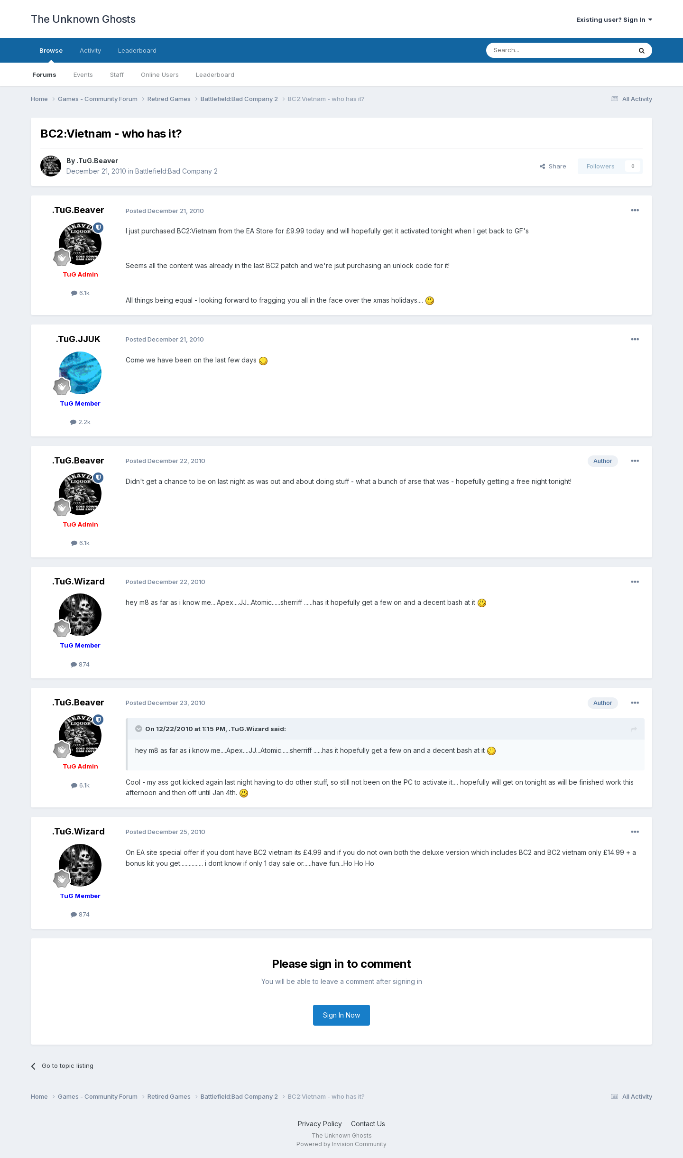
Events (83, 74)
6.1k (80, 292)
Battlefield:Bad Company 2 (176, 171)
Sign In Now (341, 1015)
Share (553, 166)
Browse (51, 54)
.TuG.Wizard (78, 581)
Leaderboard (215, 74)
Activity (90, 50)
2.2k (80, 422)
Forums (44, 74)
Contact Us (368, 1124)
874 (80, 664)
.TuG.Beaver (97, 161)
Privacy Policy (320, 1124)
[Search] (534, 50)
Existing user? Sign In (614, 19)
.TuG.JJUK (78, 339)
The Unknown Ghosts (83, 19)
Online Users (160, 74)
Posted (165, 210)
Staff (117, 74)
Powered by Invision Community (341, 1144)
